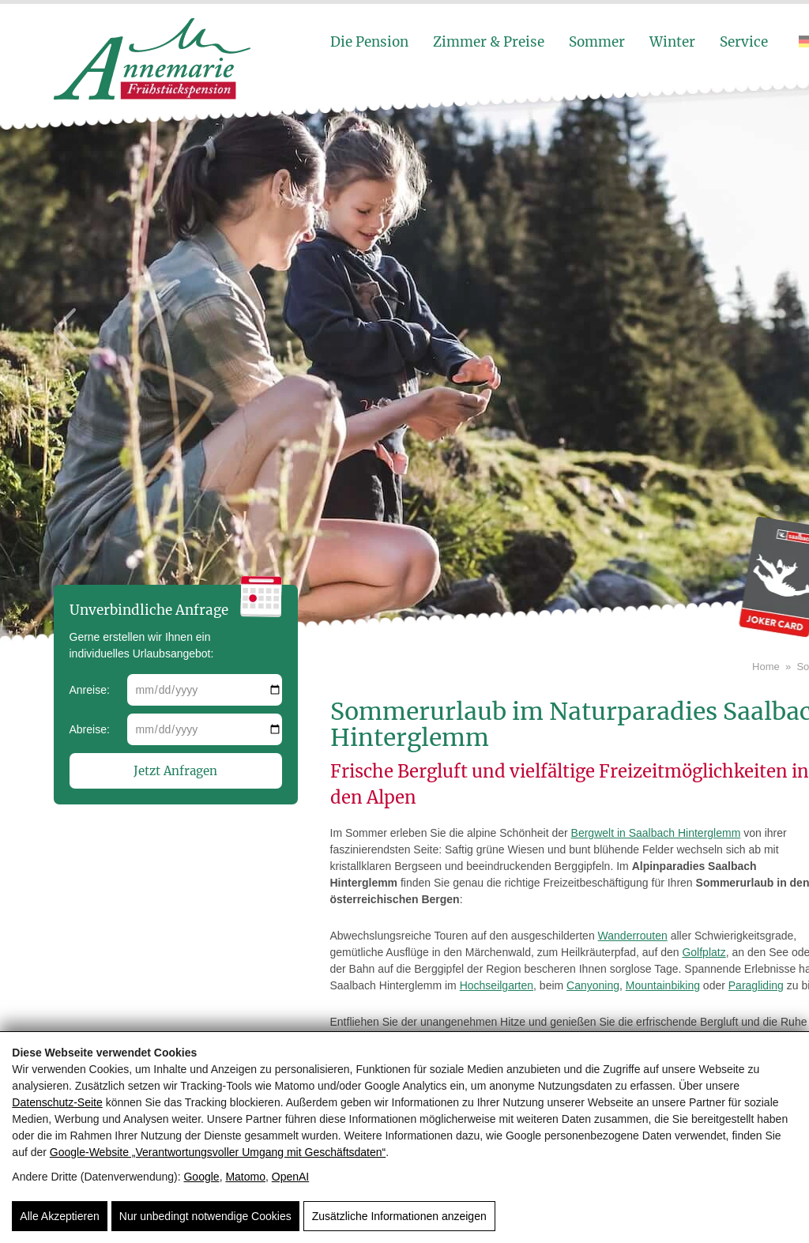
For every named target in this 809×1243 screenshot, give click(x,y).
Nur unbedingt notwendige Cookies (205, 1216)
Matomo (245, 1176)
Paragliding (756, 985)
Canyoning (592, 985)
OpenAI (290, 1176)
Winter (672, 42)
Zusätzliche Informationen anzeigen (399, 1216)
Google (201, 1176)
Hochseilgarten (496, 985)
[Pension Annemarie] (153, 95)
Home (766, 666)
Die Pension (369, 42)
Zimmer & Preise (488, 42)
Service (744, 42)
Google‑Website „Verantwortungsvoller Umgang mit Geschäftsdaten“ (218, 1152)
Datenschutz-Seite (57, 1102)
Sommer (597, 42)
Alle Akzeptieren (59, 1216)
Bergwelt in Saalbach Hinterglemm (656, 833)
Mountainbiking (663, 985)
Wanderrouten (633, 935)
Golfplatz (703, 952)
